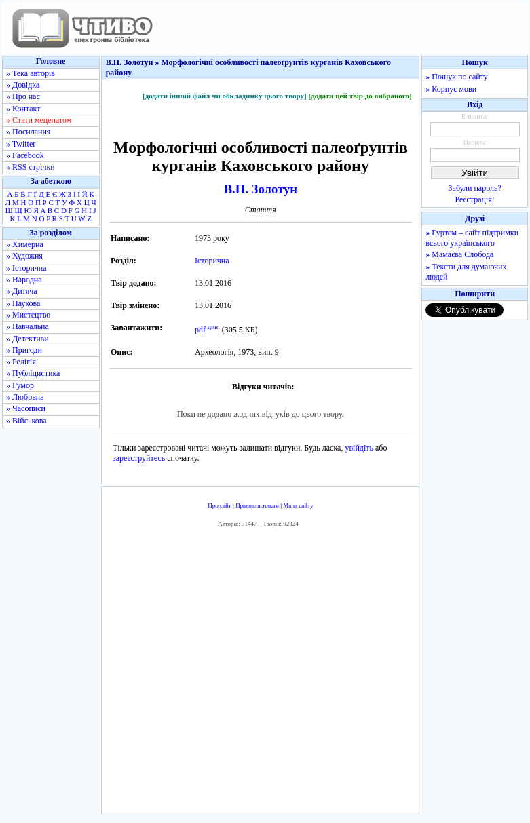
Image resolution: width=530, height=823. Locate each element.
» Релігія (21, 361)
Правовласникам (257, 505)
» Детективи (27, 338)
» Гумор (20, 385)
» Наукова (23, 303)
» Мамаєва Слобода (459, 254)
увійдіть (359, 448)
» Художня (24, 256)
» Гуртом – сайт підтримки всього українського (471, 238)
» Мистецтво (28, 315)
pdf (200, 329)
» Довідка (22, 85)
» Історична (26, 268)
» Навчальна (27, 326)
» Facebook (25, 155)
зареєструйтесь (139, 458)
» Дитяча (21, 291)
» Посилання (28, 131)
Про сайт (219, 505)
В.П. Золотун (260, 189)
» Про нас (23, 96)
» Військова (26, 420)
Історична (212, 260)
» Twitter (20, 144)
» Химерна (24, 244)
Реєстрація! (475, 199)
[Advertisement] (302, 673)
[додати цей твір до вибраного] (359, 96)
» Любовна (25, 397)
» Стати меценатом (38, 120)
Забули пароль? (475, 188)
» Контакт (23, 108)
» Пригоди (24, 350)
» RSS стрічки (30, 167)
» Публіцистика (33, 373)
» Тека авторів (30, 73)
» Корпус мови (450, 89)
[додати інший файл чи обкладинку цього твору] (225, 96)
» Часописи (25, 408)
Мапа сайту (298, 505)
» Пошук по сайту (456, 76)
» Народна (24, 279)
